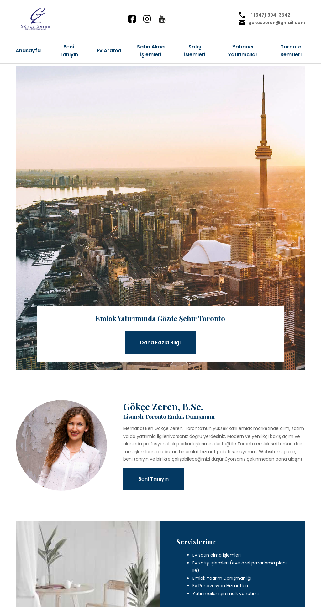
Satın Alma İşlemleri (151, 50)
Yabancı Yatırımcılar (243, 50)
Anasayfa (28, 50)
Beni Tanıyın (69, 50)
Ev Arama (109, 50)
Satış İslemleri (194, 50)
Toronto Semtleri (291, 50)
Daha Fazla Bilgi (160, 342)
